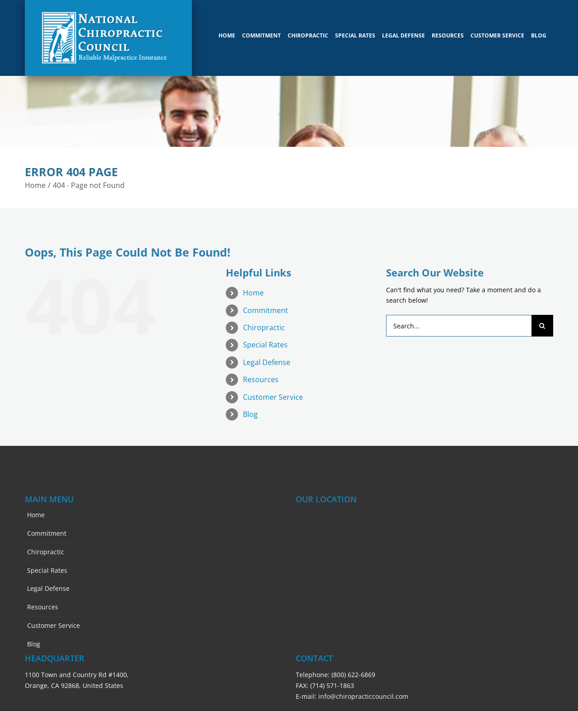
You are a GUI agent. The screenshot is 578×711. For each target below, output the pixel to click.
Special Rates (265, 340)
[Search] (542, 321)
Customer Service (273, 392)
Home (253, 288)
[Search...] (458, 321)
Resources (261, 375)
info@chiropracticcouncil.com (363, 691)
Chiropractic (264, 323)
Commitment (265, 305)
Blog (250, 410)
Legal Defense (266, 357)
